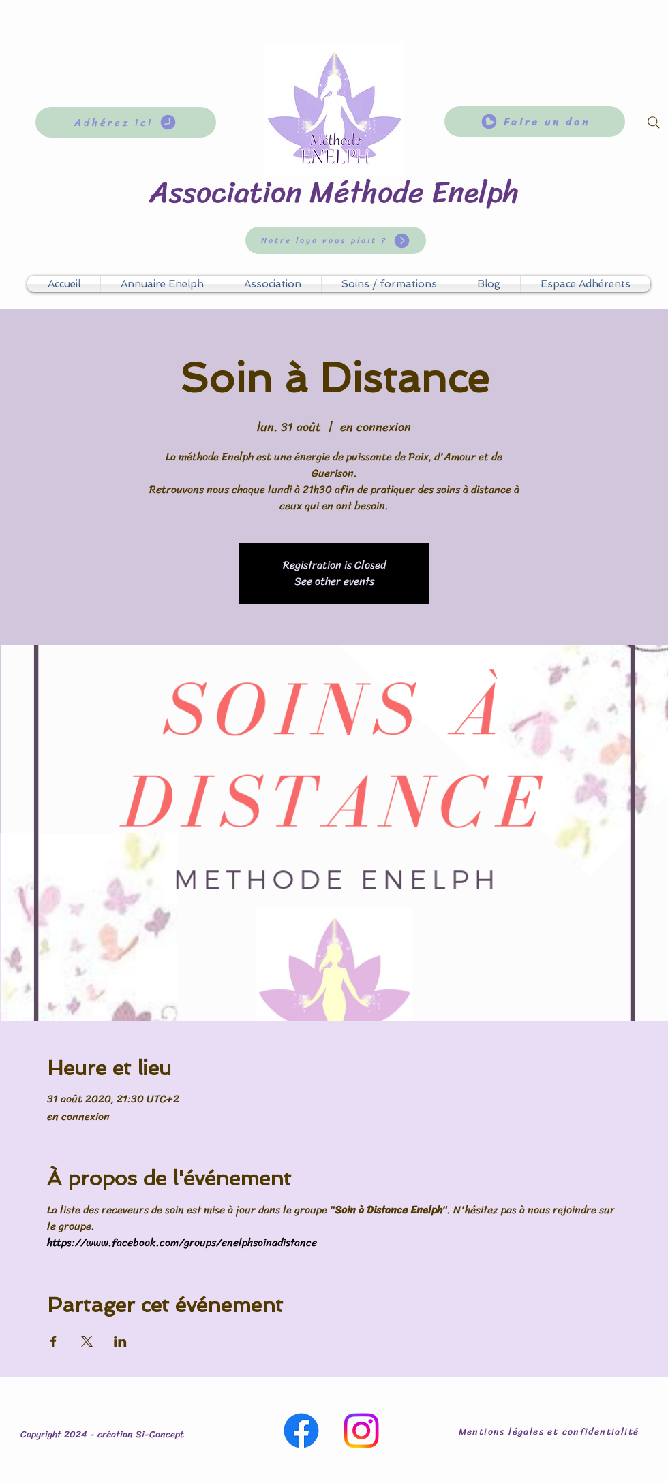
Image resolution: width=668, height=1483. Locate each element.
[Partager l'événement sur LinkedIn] (120, 1341)
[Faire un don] (534, 121)
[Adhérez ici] (125, 122)
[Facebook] (301, 1430)
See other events (334, 581)
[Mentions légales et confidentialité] (550, 1431)
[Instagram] (361, 1430)
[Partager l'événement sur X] (86, 1341)
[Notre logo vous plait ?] (335, 240)
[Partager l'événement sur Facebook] (53, 1341)
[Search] (653, 122)
